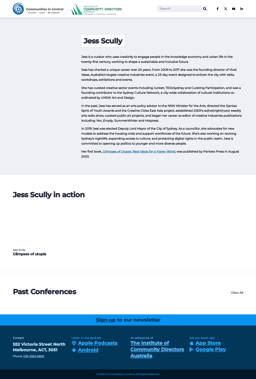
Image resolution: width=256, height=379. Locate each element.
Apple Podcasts (94, 343)
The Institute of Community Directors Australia (157, 349)
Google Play (207, 349)
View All (237, 293)
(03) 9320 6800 (33, 356)
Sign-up (106, 320)
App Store (205, 343)
